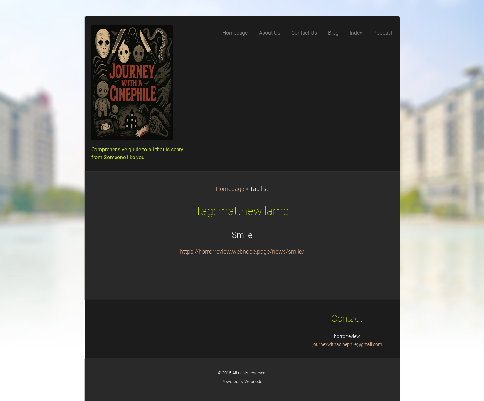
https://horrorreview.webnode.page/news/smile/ (242, 251)
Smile (242, 235)
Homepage (230, 189)
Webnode (253, 381)
